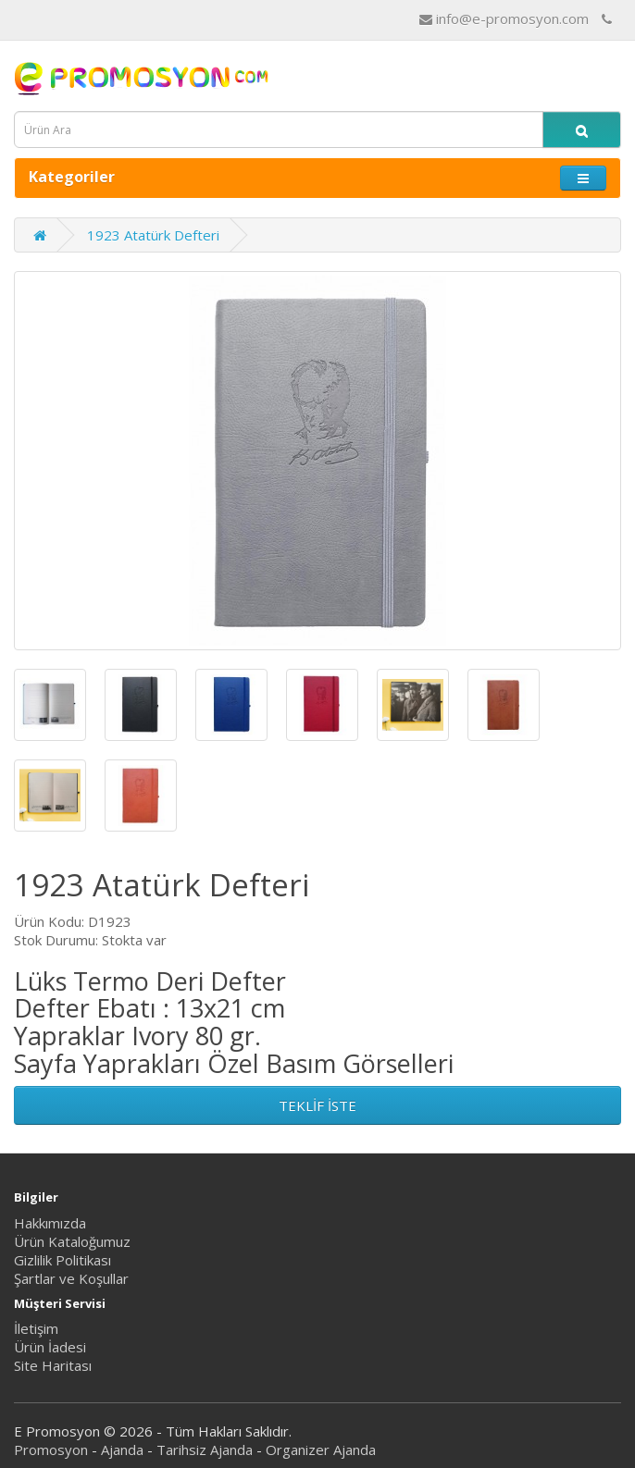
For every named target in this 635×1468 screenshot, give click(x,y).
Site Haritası (53, 1365)
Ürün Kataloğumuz (72, 1241)
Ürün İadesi (50, 1347)
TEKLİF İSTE (317, 1105)
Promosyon (51, 1449)
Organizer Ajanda (321, 1449)
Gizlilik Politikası (62, 1260)
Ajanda (122, 1449)
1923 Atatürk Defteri (153, 235)
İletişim (36, 1328)
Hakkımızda (50, 1223)
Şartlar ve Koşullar (71, 1278)
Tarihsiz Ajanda (204, 1449)
